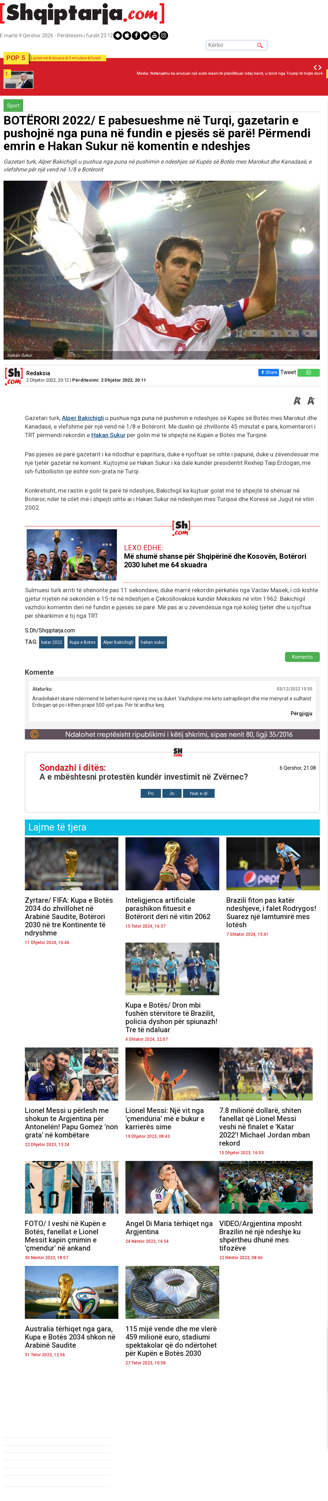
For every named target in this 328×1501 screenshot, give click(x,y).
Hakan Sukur (108, 435)
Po (151, 793)
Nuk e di (199, 793)
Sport (13, 105)
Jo (172, 793)
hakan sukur (153, 642)
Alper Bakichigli (83, 417)
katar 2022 (51, 642)
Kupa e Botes (83, 642)
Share (268, 372)
